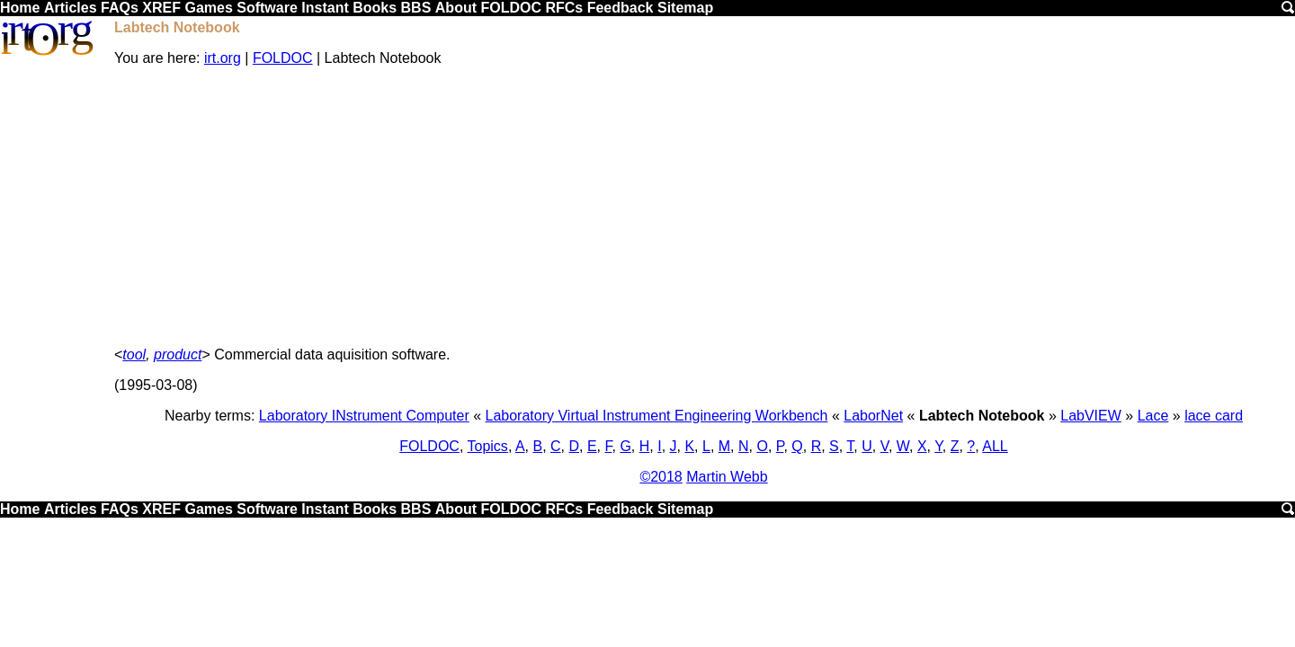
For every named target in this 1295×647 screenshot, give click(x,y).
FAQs (119, 7)
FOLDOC (510, 7)
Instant (324, 7)
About (456, 7)
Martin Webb (726, 476)
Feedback (620, 7)
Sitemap (685, 7)
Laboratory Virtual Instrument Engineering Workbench (657, 415)
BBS (416, 7)
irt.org (222, 58)
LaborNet (873, 415)
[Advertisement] (704, 206)
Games (208, 7)
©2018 (660, 476)
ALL (994, 446)
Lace (1153, 415)
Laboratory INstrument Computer (364, 415)
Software (267, 7)
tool (134, 354)
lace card (1213, 415)
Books (375, 7)
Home (20, 7)
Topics (488, 446)
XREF (161, 7)
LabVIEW (1090, 415)
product (177, 354)
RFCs (564, 7)
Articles (70, 7)
